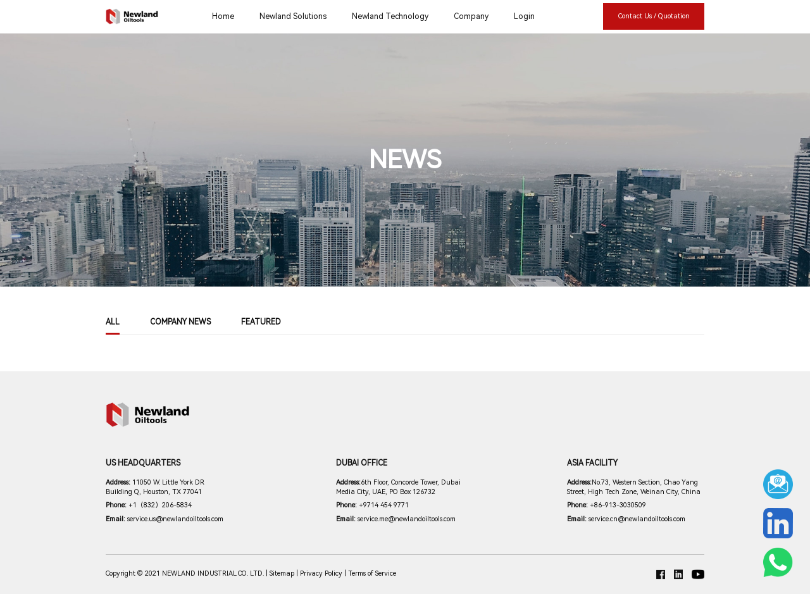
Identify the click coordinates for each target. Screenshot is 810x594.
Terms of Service (372, 573)
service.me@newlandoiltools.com (396, 519)
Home (223, 16)
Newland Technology (390, 16)
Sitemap (282, 573)
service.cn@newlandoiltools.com (626, 519)
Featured (261, 322)
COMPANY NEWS (180, 322)
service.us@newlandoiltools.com (164, 519)
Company (471, 16)
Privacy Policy (321, 573)
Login (524, 16)
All (113, 322)
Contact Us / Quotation (654, 16)
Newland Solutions (293, 16)
